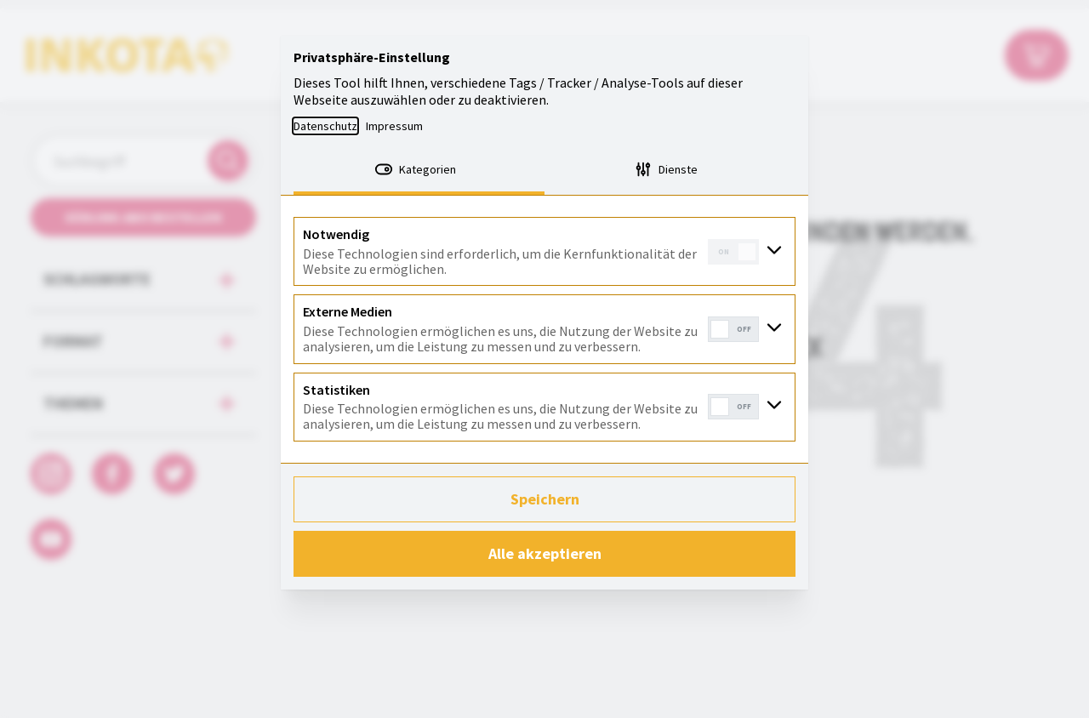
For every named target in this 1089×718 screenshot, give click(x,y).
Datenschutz (325, 126)
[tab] (419, 171)
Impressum (394, 126)
